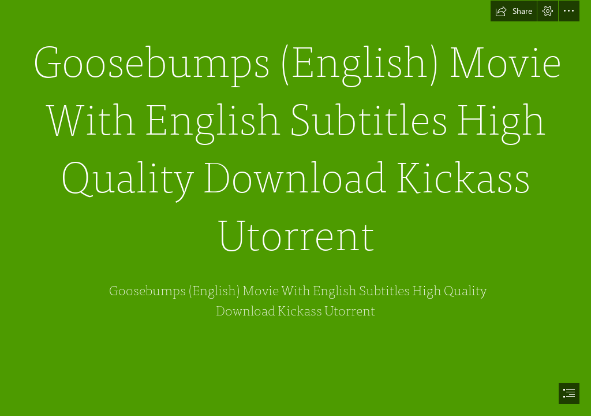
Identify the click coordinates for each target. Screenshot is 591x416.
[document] (295, 208)
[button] (514, 11)
